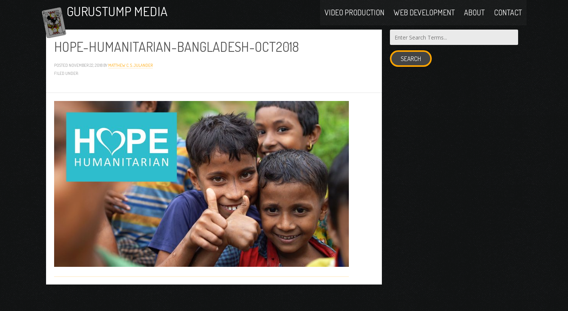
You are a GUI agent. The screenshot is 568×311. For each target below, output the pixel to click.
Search (411, 77)
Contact (508, 20)
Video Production (355, 20)
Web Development (424, 20)
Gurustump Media (143, 20)
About (474, 20)
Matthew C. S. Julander (130, 83)
